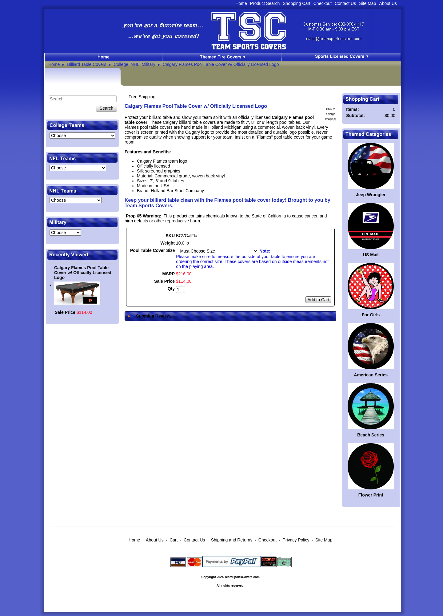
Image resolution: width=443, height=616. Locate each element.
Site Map (367, 3)
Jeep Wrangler (370, 194)
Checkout (322, 3)
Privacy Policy (295, 539)
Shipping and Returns (232, 539)
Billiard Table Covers (86, 64)
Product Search (265, 3)
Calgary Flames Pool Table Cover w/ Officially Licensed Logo (221, 64)
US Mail (371, 254)
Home (241, 3)
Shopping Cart (296, 3)
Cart (174, 539)
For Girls (371, 314)
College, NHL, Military (134, 64)
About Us (388, 3)
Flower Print (370, 494)
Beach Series (370, 434)
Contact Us (345, 3)
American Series (371, 374)
